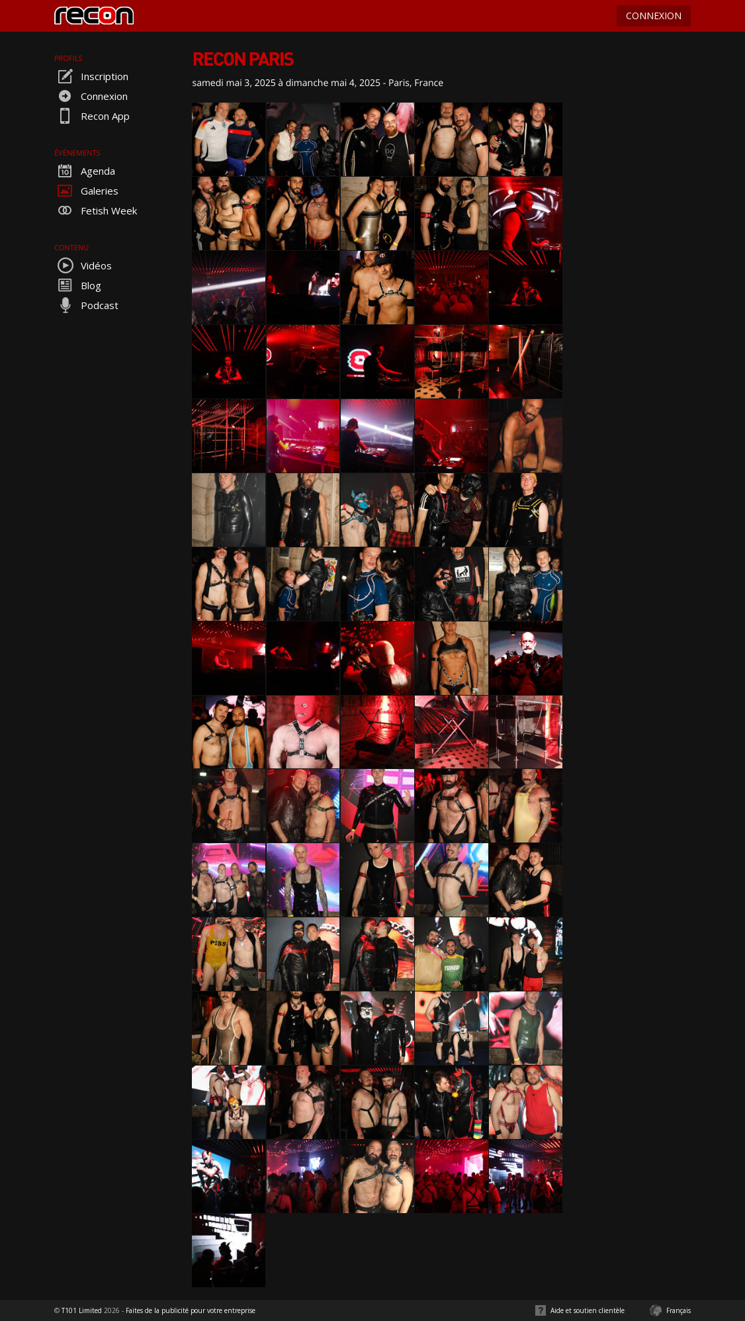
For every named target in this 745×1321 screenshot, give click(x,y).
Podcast (86, 305)
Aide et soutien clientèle (587, 1310)
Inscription (91, 76)
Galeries (86, 191)
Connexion (91, 96)
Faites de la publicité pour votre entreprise (190, 1310)
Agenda (84, 171)
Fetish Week (95, 210)
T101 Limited (82, 1310)
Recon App (92, 116)
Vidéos (83, 265)
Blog (77, 285)
